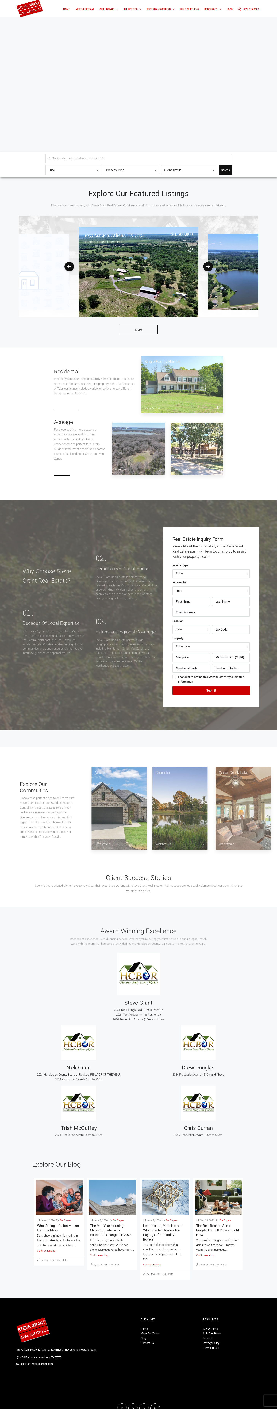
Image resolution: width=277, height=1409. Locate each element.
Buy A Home (210, 1328)
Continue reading (46, 1250)
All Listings (130, 9)
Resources (210, 9)
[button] (69, 266)
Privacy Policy (211, 1343)
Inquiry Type (180, 565)
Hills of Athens (189, 9)
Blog (143, 1338)
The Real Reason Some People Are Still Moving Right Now (217, 1230)
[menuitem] (248, 9)
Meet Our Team (85, 9)
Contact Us (147, 1343)
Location (177, 621)
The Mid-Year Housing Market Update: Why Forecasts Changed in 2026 (111, 1230)
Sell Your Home (212, 1333)
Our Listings (106, 9)
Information (179, 582)
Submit (211, 690)
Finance (207, 1338)
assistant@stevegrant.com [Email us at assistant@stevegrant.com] (36, 1363)
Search (225, 169)
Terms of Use (211, 1347)
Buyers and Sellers (159, 9)
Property (178, 638)
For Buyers (65, 1220)
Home (66, 9)
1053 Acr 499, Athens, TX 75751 (114, 235)
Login (230, 9)
